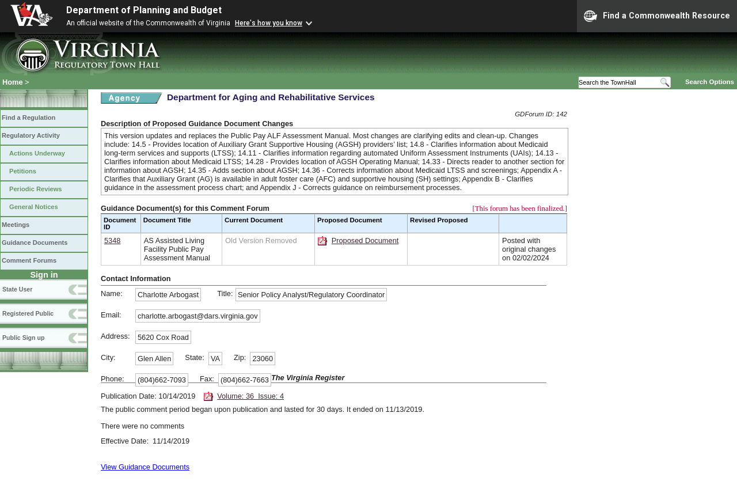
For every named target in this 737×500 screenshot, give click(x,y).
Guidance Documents (34, 242)
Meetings (15, 224)
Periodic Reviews (35, 188)
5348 (112, 240)
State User (17, 289)
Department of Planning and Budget (144, 10)
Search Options (709, 81)
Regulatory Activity (31, 135)
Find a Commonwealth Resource (657, 16)
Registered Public (28, 313)
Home (12, 82)
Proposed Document (365, 240)
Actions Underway (37, 153)
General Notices (33, 206)
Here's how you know (268, 23)
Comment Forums (29, 260)
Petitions (22, 171)
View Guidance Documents (145, 467)
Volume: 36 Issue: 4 (250, 396)
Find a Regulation (28, 117)
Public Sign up (23, 337)
